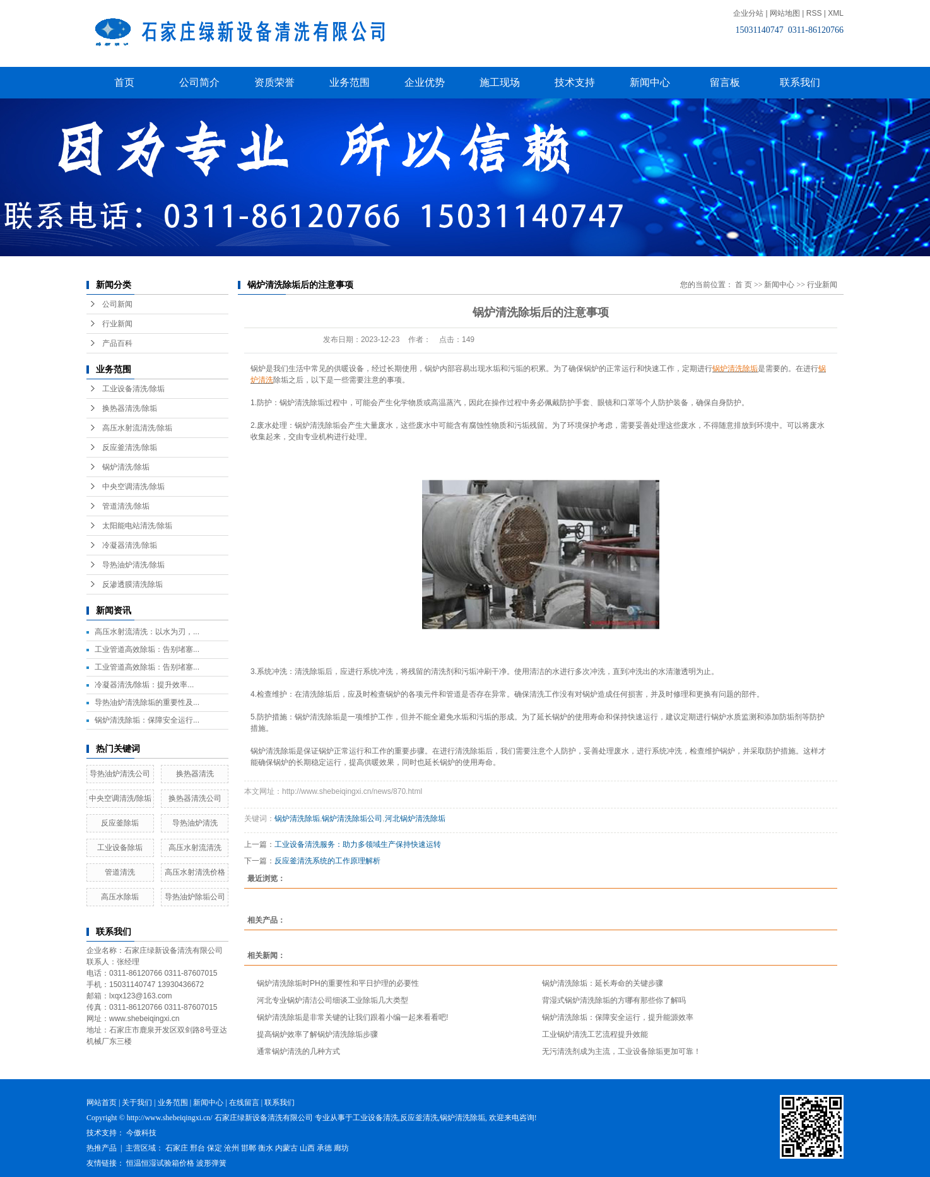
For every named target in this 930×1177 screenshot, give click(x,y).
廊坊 (341, 1148)
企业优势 (424, 82)
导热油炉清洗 (195, 823)
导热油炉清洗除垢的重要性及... (147, 702)
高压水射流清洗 (194, 847)
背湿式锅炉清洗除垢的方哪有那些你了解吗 (614, 1000)
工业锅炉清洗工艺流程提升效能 (595, 1034)
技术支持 (575, 82)
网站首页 (101, 1102)
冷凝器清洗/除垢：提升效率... (144, 684)
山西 (307, 1148)
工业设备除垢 (120, 847)
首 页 (743, 284)
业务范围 (349, 82)
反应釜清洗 (419, 1117)
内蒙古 (286, 1148)
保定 (214, 1148)
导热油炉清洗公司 (120, 773)
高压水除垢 (120, 896)
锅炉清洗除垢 (297, 818)
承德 (324, 1148)
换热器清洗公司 (194, 798)
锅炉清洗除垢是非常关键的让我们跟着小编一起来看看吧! (352, 1017)
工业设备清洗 (375, 1117)
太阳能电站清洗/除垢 (137, 525)
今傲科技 (141, 1132)
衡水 (265, 1148)
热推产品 (101, 1148)
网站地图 (785, 13)
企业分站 (748, 13)
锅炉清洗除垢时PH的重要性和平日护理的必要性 (338, 983)
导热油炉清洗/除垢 (133, 564)
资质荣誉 (274, 82)
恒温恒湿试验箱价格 (160, 1163)
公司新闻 (117, 304)
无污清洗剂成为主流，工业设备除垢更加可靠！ (621, 1051)
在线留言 (244, 1102)
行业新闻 (117, 323)
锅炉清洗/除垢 (126, 467)
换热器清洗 (195, 773)
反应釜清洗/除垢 (129, 447)
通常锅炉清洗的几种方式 (298, 1051)
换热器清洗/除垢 (129, 408)
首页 (124, 82)
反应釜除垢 (120, 823)
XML (836, 13)
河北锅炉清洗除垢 (415, 818)
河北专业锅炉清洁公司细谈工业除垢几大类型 (332, 1000)
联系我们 (800, 82)
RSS (814, 13)
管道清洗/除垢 (126, 506)
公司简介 (199, 82)
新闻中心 (650, 82)
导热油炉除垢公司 (195, 896)
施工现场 (500, 82)
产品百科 (117, 343)
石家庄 (176, 1148)
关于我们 (137, 1102)
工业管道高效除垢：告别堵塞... (147, 649)
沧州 (231, 1148)
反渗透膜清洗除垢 (132, 584)
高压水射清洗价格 (195, 872)
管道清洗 (120, 872)
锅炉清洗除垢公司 (352, 818)
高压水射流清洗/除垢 (137, 427)
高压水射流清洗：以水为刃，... (147, 631)
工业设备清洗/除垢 (133, 388)
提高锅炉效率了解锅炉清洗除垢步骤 (317, 1034)
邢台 (197, 1148)
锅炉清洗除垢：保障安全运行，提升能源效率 (617, 1017)
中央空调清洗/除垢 (133, 486)
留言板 (725, 82)
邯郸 (248, 1148)
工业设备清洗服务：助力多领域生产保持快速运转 (357, 844)
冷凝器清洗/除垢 (129, 545)
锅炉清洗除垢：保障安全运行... (147, 720)
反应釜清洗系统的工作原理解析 (327, 860)
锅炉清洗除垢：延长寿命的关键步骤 (602, 983)
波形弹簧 (211, 1163)
